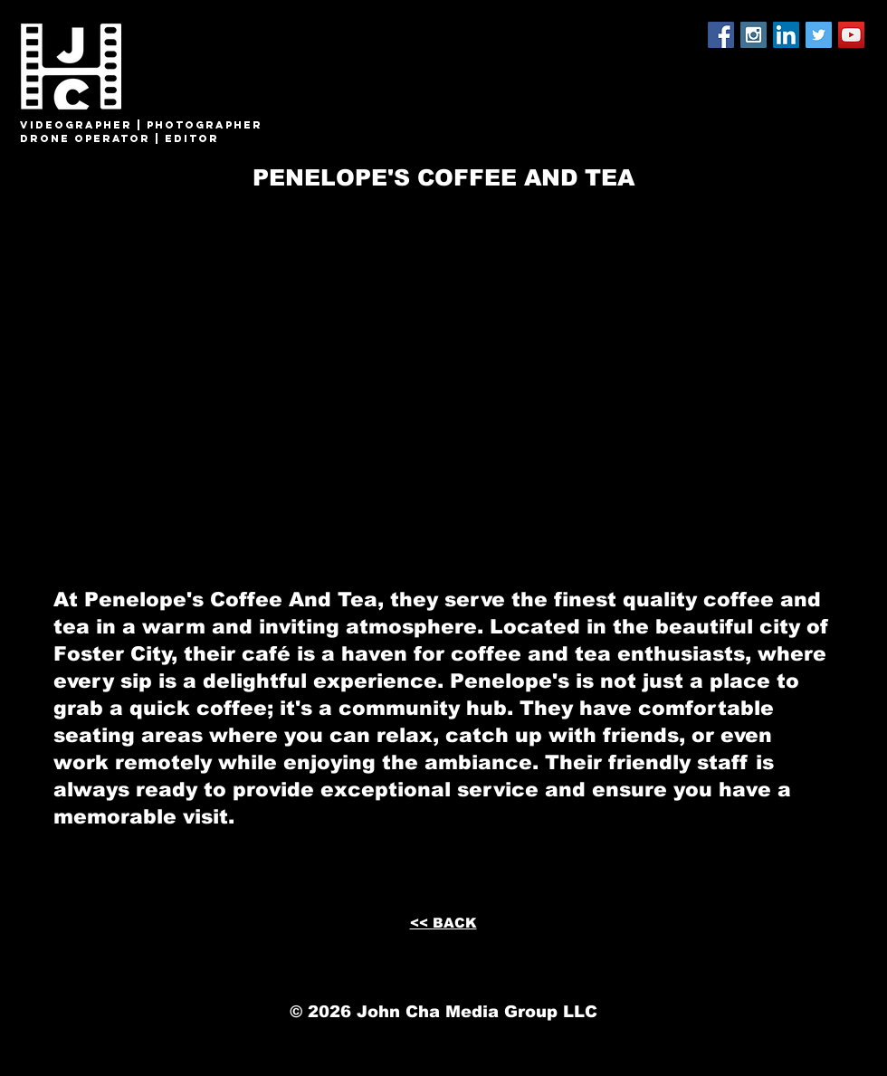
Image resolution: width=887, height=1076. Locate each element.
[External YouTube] (443, 368)
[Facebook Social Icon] (721, 35)
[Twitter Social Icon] (819, 35)
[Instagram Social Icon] (753, 35)
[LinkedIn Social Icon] (786, 35)
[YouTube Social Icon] (851, 35)
